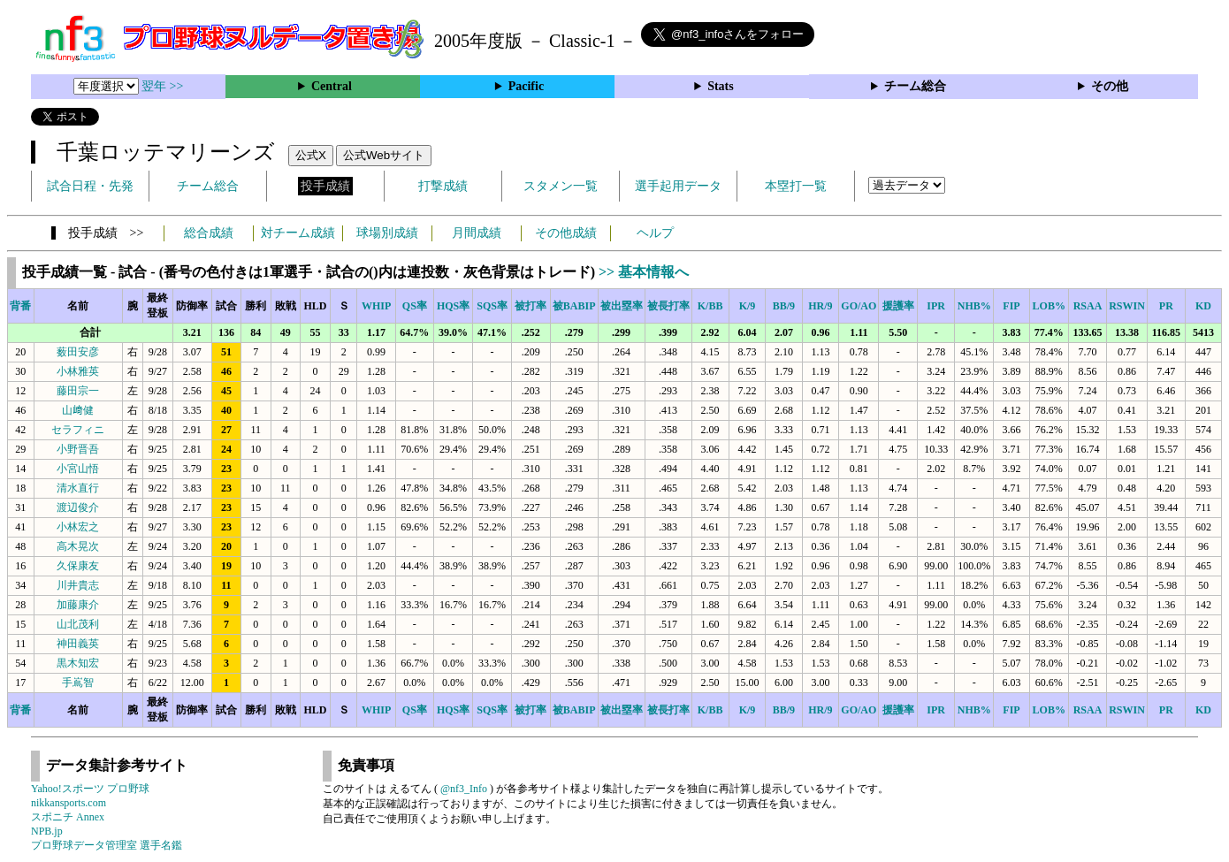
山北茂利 (78, 624)
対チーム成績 (298, 233)
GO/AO (858, 306)
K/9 (747, 306)
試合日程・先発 (90, 186)
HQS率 (453, 306)
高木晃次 (78, 546)
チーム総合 (915, 86)
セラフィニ (77, 429)
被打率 (530, 306)
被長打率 (668, 306)
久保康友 (78, 566)
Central (331, 86)
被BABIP (574, 306)
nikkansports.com (68, 803)
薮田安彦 (78, 352)
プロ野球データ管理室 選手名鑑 (106, 845)
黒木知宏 (78, 663)
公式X (310, 155)
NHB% (974, 306)
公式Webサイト (383, 155)
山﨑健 (78, 410)
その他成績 (566, 233)
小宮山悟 (78, 468)
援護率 (898, 306)
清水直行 (78, 488)
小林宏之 (78, 527)
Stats (720, 86)
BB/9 (784, 306)
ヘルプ (655, 233)
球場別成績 (387, 233)
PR (1166, 306)
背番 (20, 306)
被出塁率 (621, 306)
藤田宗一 (78, 391)
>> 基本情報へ (644, 271)
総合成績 (208, 233)
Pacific (526, 86)
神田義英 (78, 643)
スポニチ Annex (67, 817)
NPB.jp (47, 831)
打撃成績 (443, 186)
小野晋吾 (78, 449)
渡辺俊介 (78, 507)
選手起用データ (678, 186)
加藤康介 (78, 605)
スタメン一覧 (560, 186)
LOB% (1049, 306)
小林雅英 (78, 371)
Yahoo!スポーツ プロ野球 (90, 788)
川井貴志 (78, 585)
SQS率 (492, 306)
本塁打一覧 (796, 186)
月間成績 (476, 233)
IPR (936, 306)
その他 (1109, 86)
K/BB (710, 306)
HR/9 (820, 306)
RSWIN (1127, 306)
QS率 (414, 306)
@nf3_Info (463, 788)
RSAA (1088, 306)
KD (1203, 306)
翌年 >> (162, 86)
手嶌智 (78, 682)
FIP (1011, 306)
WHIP (376, 306)
